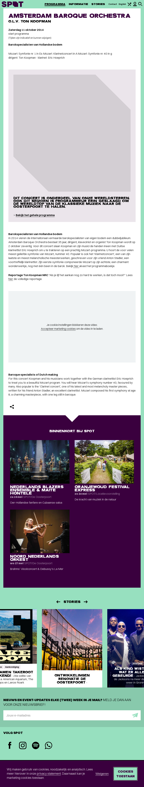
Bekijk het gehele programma (35, 215)
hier (76, 266)
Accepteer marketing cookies (58, 328)
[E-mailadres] (72, 715)
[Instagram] (22, 745)
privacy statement (49, 773)
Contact (112, 4)
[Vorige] (58, 601)
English (122, 4)
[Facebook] (9, 745)
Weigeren (102, 774)
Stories (98, 4)
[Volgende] (86, 601)
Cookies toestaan (125, 773)
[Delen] (11, 406)
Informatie (78, 4)
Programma (55, 4)
